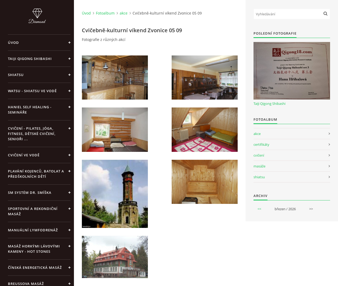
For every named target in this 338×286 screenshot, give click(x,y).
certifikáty (261, 144)
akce (124, 13)
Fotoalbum (105, 13)
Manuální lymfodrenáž (33, 230)
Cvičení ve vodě (24, 155)
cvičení (258, 155)
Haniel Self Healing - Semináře (29, 110)
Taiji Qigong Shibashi (30, 58)
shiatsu (259, 177)
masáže (259, 166)
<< (259, 209)
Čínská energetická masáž (35, 267)
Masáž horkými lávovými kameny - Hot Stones (34, 249)
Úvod (13, 42)
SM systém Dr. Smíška (29, 192)
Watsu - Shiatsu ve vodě (32, 90)
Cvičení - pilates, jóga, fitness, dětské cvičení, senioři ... (31, 133)
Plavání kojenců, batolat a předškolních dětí (36, 174)
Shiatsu (16, 74)
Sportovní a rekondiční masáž (33, 211)
